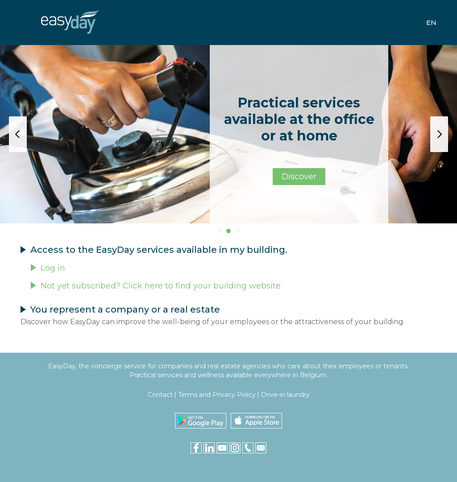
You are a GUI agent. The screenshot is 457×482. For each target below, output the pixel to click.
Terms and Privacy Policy (217, 395)
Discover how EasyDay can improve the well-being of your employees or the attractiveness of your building (212, 321)
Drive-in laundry (285, 395)
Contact (160, 395)
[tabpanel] (228, 134)
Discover (299, 176)
